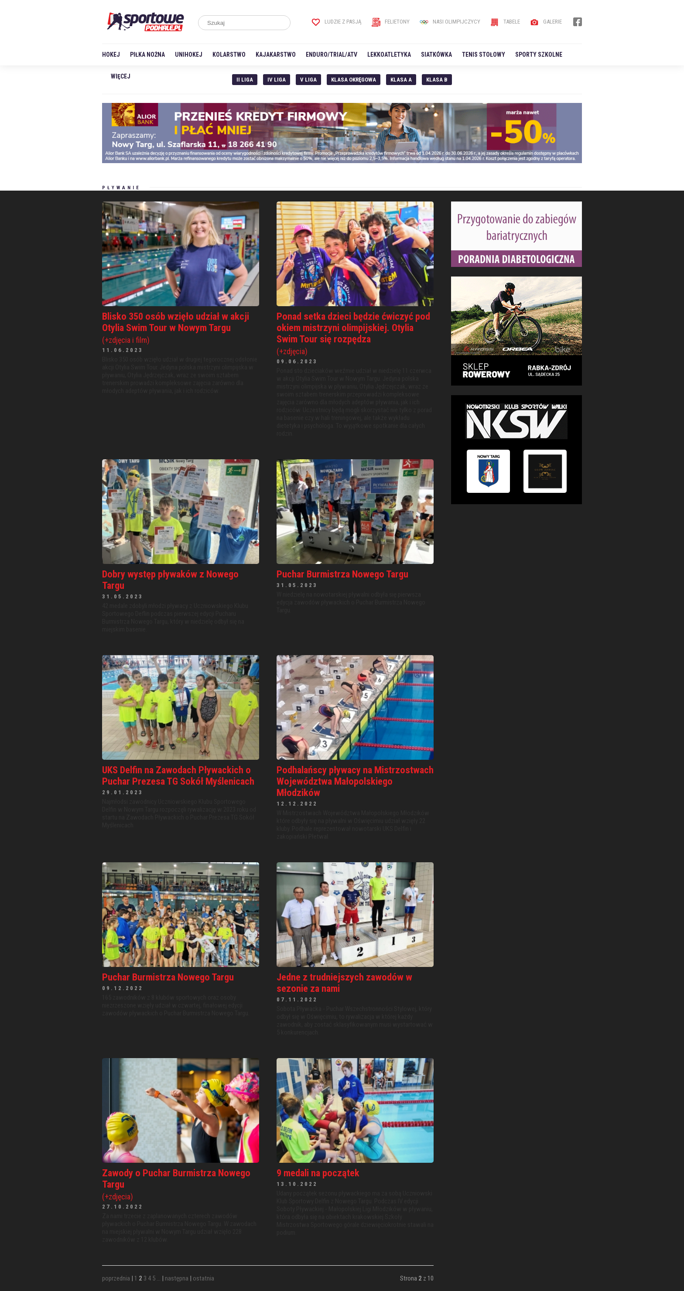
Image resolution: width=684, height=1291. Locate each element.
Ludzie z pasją (336, 21)
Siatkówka (436, 54)
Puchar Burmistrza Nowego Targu (342, 574)
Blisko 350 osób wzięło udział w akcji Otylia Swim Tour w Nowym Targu (180, 328)
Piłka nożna (147, 54)
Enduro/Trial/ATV (331, 54)
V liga (308, 79)
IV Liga (276, 79)
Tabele (505, 21)
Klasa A (401, 79)
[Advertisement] (516, 568)
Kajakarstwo (276, 54)
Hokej (111, 54)
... (159, 1278)
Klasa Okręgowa (353, 79)
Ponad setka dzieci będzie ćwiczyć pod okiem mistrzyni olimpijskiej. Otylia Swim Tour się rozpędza (355, 333)
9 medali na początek (318, 1172)
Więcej (120, 76)
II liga (244, 79)
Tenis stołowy (483, 54)
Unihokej (188, 54)
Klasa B (437, 79)
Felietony (391, 21)
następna (176, 1278)
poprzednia (116, 1278)
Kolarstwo (229, 54)
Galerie (546, 21)
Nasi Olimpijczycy (450, 21)
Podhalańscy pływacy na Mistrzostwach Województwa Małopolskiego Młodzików (355, 781)
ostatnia (203, 1278)
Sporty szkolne (538, 54)
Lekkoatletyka (389, 54)
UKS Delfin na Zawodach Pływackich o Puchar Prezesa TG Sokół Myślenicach (178, 775)
